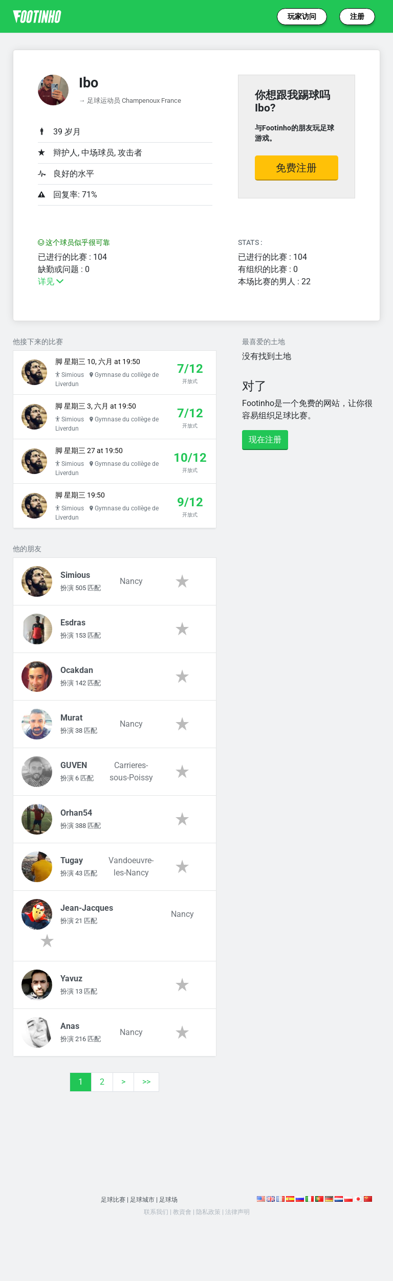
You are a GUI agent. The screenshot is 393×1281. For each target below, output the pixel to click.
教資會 (181, 1234)
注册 (357, 16)
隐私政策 (208, 1234)
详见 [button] (50, 281)
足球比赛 (111, 1222)
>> (146, 1104)
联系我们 (153, 1234)
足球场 (170, 1222)
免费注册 (296, 168)
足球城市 (142, 1222)
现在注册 (265, 439)
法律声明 (240, 1234)
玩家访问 (302, 16)
